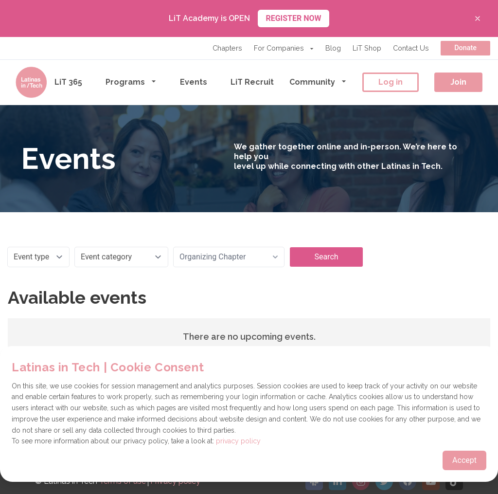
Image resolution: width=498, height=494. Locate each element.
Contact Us (411, 48)
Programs (131, 81)
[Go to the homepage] (31, 82)
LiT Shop (367, 48)
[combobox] (229, 257)
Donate (465, 48)
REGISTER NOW (293, 18)
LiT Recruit (252, 82)
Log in (390, 82)
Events (193, 82)
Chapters (227, 48)
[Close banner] (477, 18)
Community (318, 81)
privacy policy (238, 441)
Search (326, 256)
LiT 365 (68, 82)
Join (458, 82)
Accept (464, 460)
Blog (333, 48)
